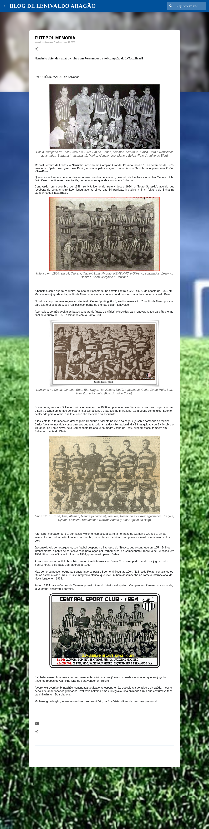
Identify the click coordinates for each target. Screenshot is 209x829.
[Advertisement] (104, 796)
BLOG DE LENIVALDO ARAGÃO (53, 6)
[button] (37, 49)
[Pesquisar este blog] (188, 6)
